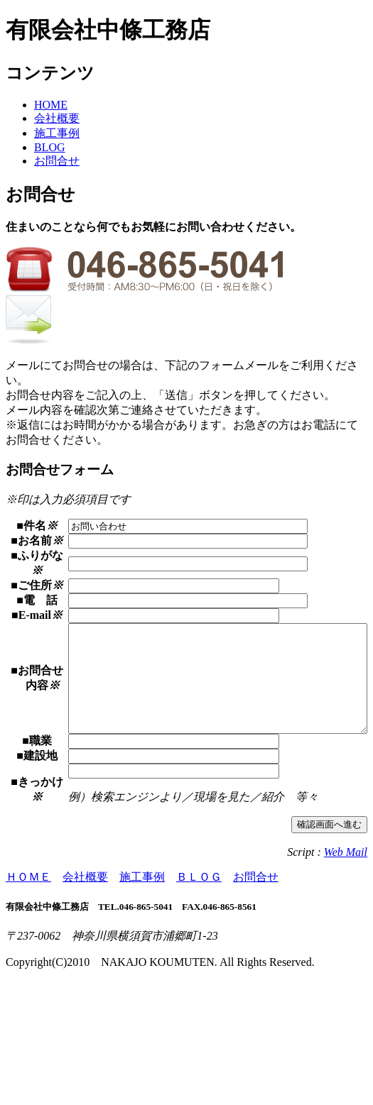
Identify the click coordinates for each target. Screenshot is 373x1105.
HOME (50, 105)
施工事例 (57, 133)
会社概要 (57, 118)
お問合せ (57, 161)
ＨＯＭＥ (28, 1000)
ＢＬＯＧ (199, 1000)
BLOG (49, 147)
